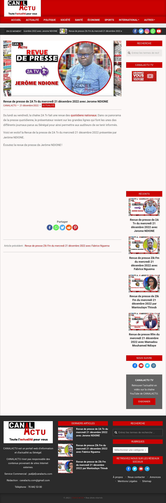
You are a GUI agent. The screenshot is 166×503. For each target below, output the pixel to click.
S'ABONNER (144, 401)
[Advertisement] (102, 8)
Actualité (48, 105)
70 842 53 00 (35, 486)
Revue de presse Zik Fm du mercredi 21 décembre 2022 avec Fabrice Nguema (107, 31)
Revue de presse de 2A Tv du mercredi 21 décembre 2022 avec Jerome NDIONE (144, 225)
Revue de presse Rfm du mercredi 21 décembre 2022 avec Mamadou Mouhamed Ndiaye (144, 340)
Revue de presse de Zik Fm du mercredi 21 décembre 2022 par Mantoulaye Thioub (144, 302)
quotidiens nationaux (83, 115)
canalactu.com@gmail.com (35, 480)
